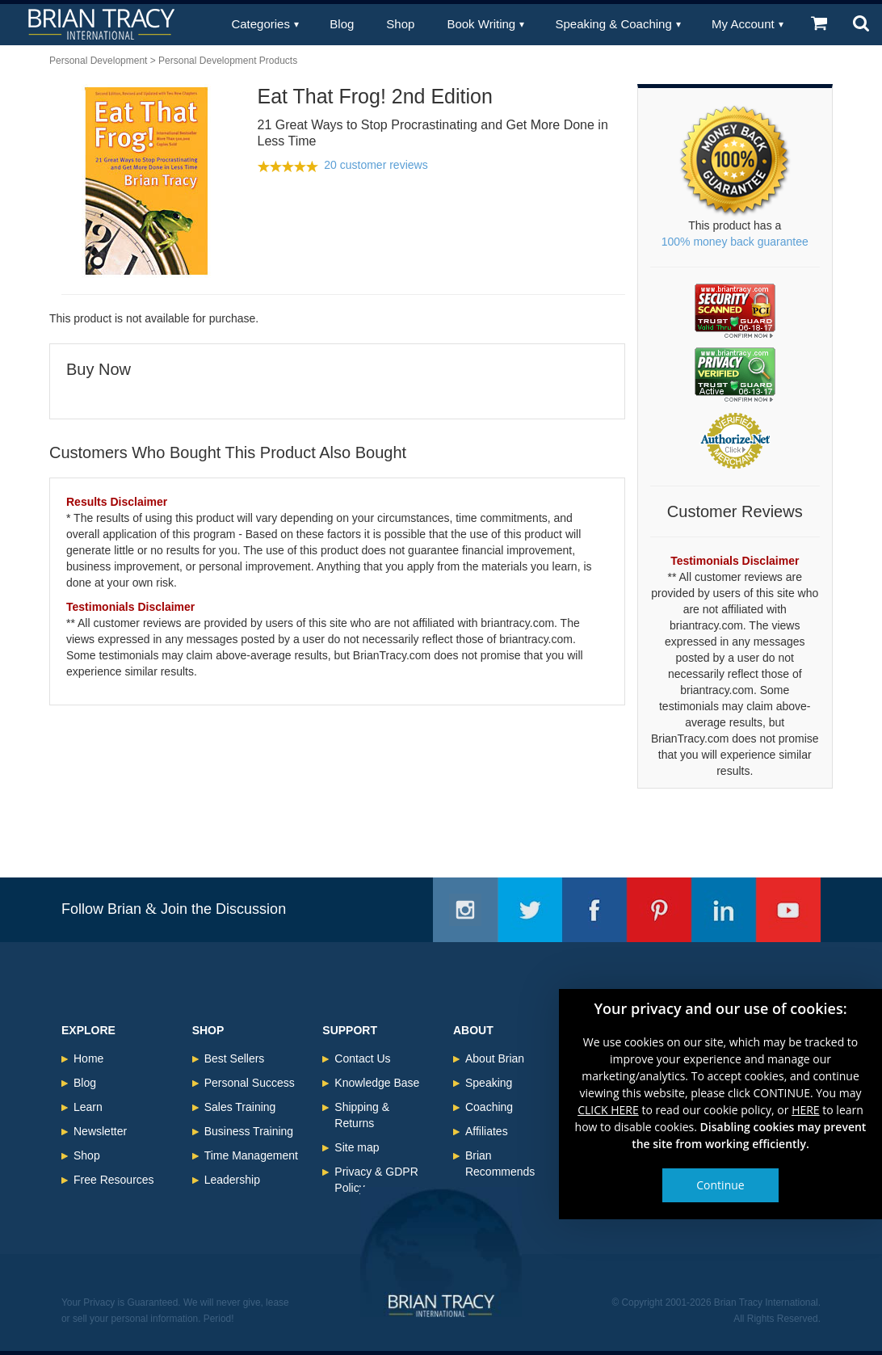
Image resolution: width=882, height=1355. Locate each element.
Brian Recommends (500, 1163)
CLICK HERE (608, 1109)
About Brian (494, 1058)
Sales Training (240, 1106)
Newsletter (100, 1131)
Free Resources (114, 1179)
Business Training (249, 1131)
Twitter (530, 909)
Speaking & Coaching (614, 24)
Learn (88, 1106)
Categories (260, 24)
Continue (720, 1185)
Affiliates (486, 1131)
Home (88, 1058)
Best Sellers (234, 1058)
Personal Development (98, 60)
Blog (342, 24)
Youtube (788, 909)
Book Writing (481, 24)
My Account (743, 24)
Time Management (251, 1155)
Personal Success (249, 1082)
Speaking (488, 1082)
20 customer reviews (375, 164)
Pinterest (659, 909)
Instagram (465, 909)
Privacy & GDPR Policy (376, 1179)
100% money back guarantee (735, 241)
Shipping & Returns (361, 1115)
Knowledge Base (376, 1082)
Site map (356, 1147)
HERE (806, 1109)
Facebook (594, 909)
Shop (400, 24)
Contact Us (362, 1058)
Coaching (489, 1106)
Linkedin (723, 909)
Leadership (232, 1179)
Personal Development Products (227, 60)
